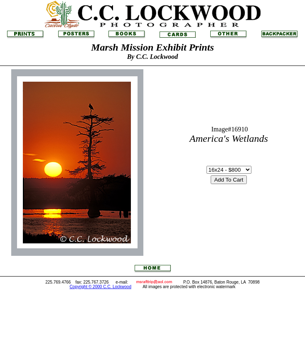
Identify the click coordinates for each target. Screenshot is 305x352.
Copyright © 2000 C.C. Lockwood (100, 286)
